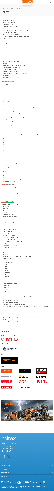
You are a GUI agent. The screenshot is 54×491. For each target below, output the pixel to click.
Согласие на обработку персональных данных (11, 487)
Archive (7, 448)
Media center (5, 472)
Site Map (11, 448)
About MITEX (5, 462)
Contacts (3, 448)
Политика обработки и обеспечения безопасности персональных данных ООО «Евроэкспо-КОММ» (23, 486)
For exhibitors (5, 465)
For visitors (4, 469)
